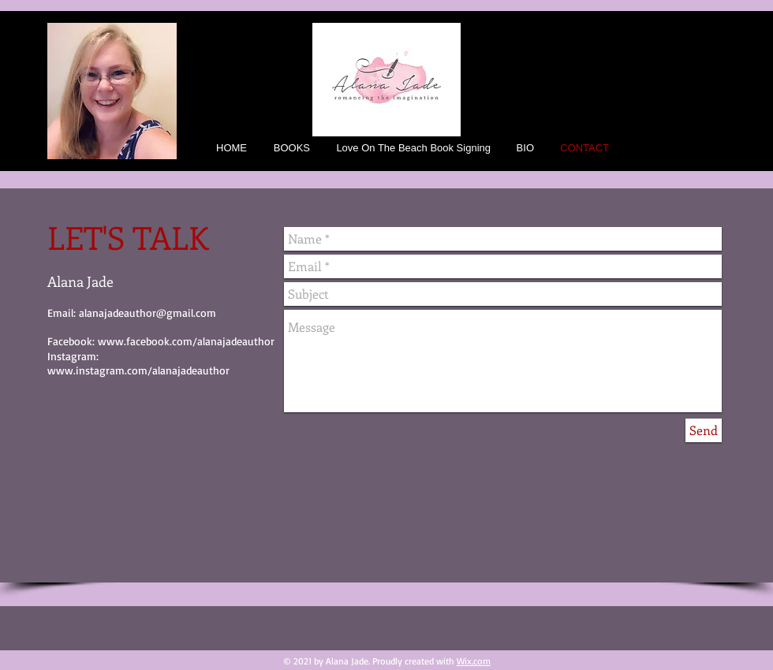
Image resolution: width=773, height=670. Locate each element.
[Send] (703, 430)
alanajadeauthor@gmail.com (147, 312)
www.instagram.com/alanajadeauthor (138, 370)
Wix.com (474, 661)
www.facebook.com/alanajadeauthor (186, 341)
